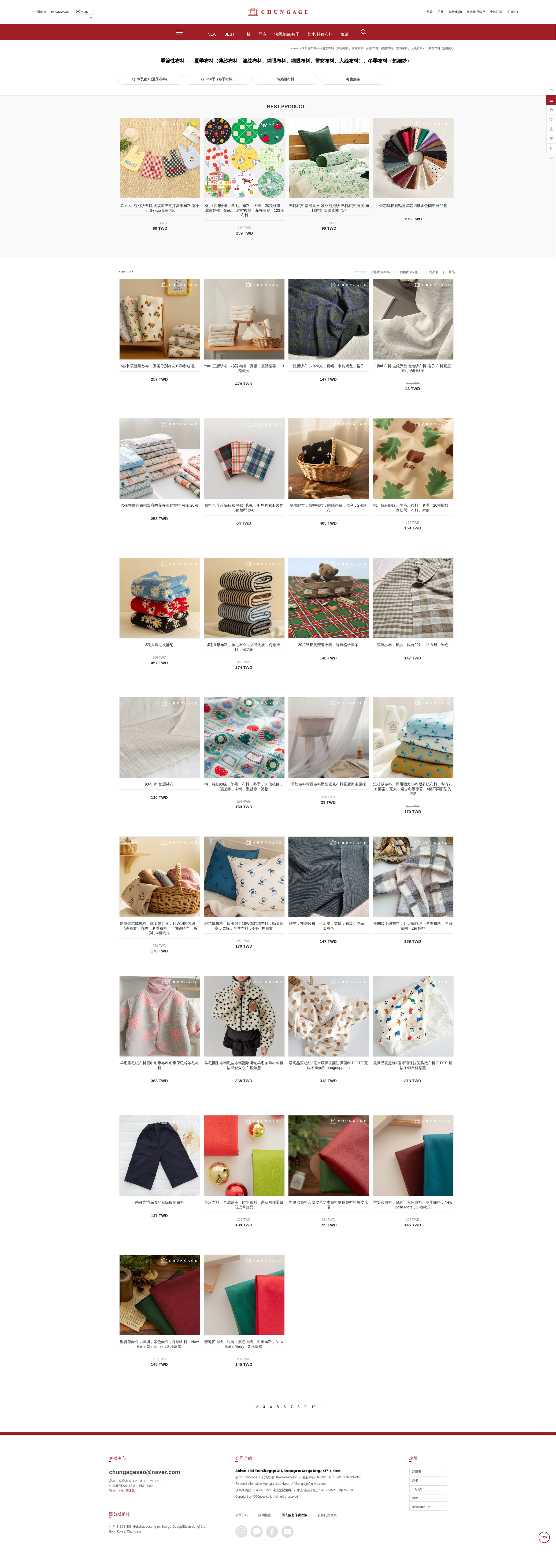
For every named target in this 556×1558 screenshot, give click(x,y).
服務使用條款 (327, 1515)
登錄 (430, 11)
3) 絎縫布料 (285, 79)
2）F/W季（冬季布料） (218, 79)
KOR (81, 11)
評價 (415, 1480)
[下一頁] (322, 1406)
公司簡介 (40, 11)
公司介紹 (241, 1515)
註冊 (441, 11)
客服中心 (513, 11)
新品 (451, 272)
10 (313, 1407)
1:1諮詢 (417, 1489)
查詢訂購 (496, 11)
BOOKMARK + (61, 11)
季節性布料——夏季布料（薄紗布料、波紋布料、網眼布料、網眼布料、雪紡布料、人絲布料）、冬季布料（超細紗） (378, 48)
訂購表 (416, 1471)
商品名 (434, 272)
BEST (229, 34)
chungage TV (421, 1506)
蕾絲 (344, 34)
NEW (212, 34)
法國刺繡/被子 (286, 34)
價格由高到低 (409, 272)
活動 (415, 1498)
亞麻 (262, 34)
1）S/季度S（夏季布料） (150, 79)
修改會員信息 (476, 11)
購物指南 (264, 1515)
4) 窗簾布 (353, 79)
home (294, 48)
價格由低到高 (380, 272)
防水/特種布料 (320, 34)
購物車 (453, 11)
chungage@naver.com (310, 1484)
